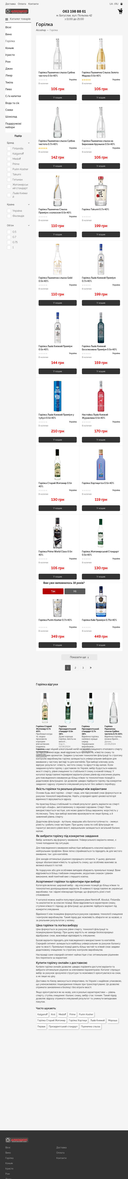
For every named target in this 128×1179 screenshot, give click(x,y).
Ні (75, 591)
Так (53, 591)
